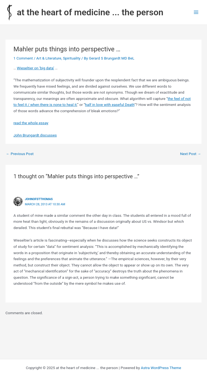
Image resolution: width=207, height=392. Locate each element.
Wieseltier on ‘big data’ (35, 68)
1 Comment (23, 58)
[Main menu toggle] (196, 12)
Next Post (190, 154)
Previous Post (20, 154)
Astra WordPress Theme (161, 368)
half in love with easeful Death (109, 104)
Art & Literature (48, 58)
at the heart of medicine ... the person (90, 12)
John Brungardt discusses (35, 135)
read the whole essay (30, 123)
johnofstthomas (39, 199)
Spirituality (71, 58)
